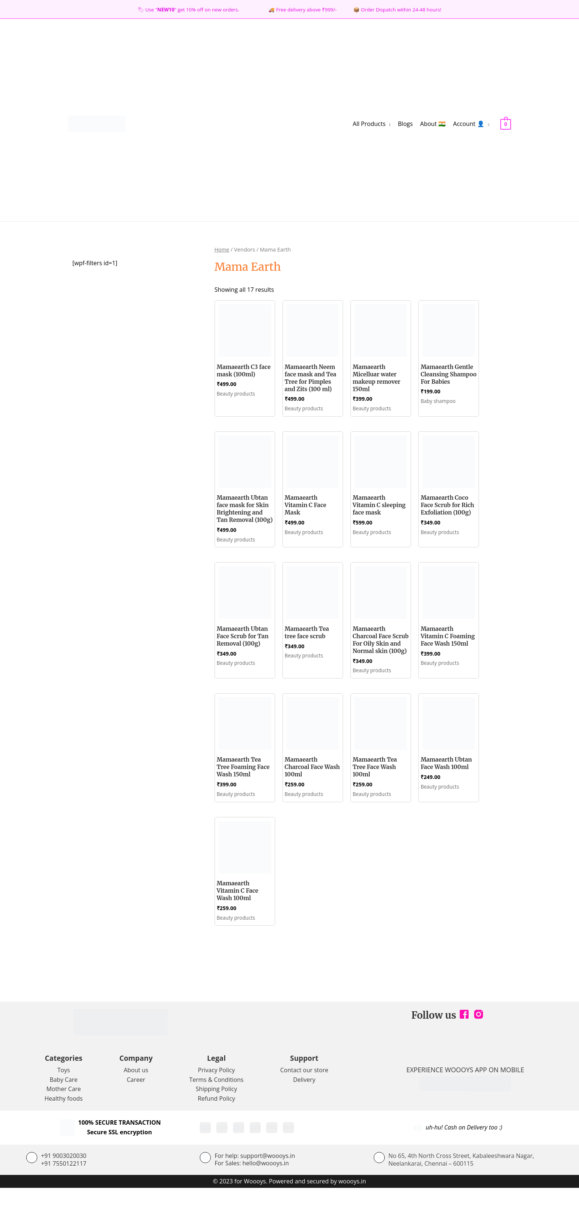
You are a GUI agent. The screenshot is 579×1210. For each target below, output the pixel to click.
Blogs (405, 124)
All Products (369, 124)
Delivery (304, 1101)
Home (222, 249)
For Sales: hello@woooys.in (252, 1185)
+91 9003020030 (63, 1177)
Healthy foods (64, 1120)
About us (136, 1092)
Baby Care (63, 1101)
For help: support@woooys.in (255, 1177)
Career (136, 1101)
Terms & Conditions (216, 1101)
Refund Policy (216, 1120)
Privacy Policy (216, 1092)
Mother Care (63, 1111)
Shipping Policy (216, 1111)
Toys (63, 1092)
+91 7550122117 (63, 1185)
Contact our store (304, 1092)
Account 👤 (468, 124)
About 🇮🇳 (433, 124)
